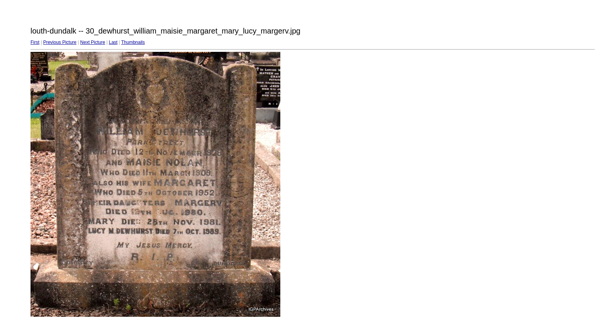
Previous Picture (59, 42)
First (35, 42)
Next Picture (92, 42)
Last (113, 42)
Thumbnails (133, 42)
